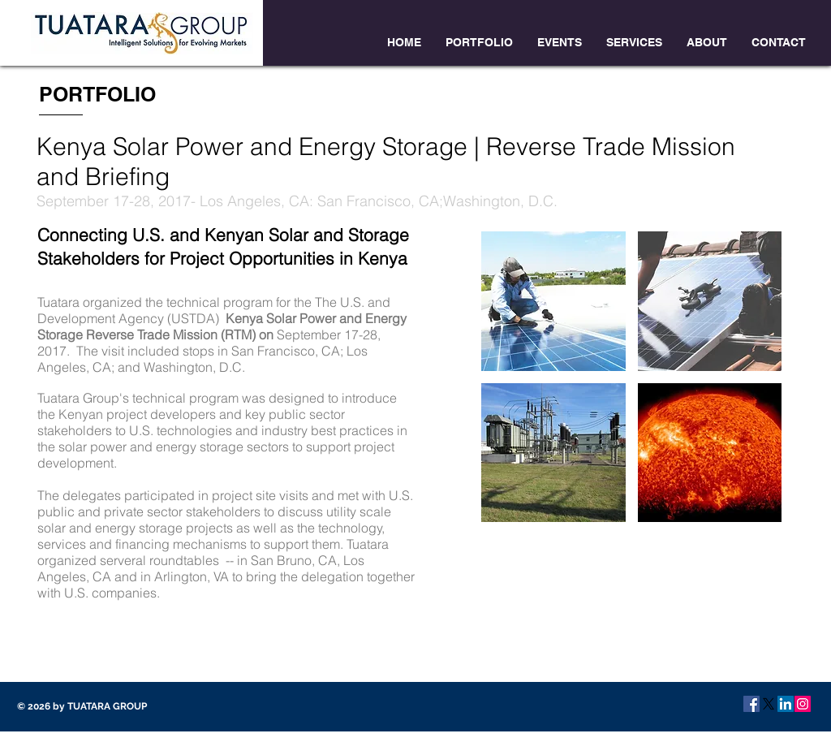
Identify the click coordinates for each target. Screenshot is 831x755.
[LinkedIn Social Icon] (785, 704)
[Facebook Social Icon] (751, 704)
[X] (768, 704)
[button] (553, 301)
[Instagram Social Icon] (802, 704)
